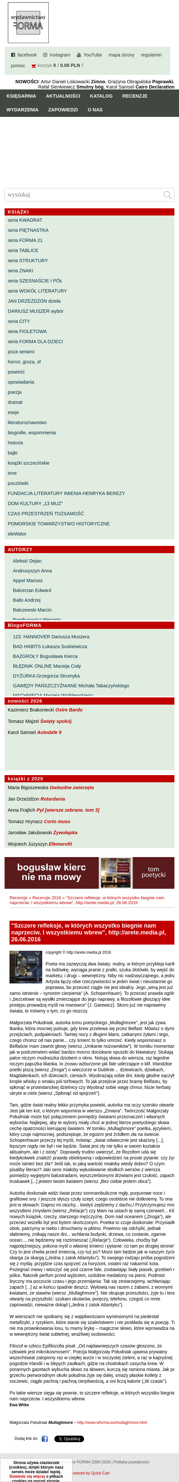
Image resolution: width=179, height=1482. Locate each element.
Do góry (171, 1457)
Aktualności (63, 96)
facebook (27, 54)
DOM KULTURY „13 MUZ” (35, 503)
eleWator (17, 533)
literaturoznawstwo (27, 422)
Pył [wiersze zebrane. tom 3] (68, 810)
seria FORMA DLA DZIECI (35, 341)
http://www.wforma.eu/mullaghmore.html (112, 1422)
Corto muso (57, 821)
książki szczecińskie (29, 463)
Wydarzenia (23, 109)
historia (15, 442)
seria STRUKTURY (28, 260)
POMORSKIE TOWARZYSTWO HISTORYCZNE (59, 523)
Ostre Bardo (68, 709)
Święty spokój (56, 721)
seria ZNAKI (20, 270)
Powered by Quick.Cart (89, 1473)
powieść (16, 371)
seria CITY (19, 321)
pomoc (18, 65)
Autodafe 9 (49, 732)
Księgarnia (21, 96)
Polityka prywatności (131, 1462)
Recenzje (135, 96)
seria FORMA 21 (25, 240)
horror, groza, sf (24, 361)
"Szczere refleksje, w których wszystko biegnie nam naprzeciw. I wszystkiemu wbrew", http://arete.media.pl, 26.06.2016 (86, 900)
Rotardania (53, 799)
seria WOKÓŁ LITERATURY (37, 291)
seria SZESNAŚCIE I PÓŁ (35, 280)
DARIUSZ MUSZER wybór (35, 311)
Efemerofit (60, 844)
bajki (13, 452)
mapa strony (121, 54)
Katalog (101, 96)
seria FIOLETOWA (27, 331)
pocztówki (18, 483)
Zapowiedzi (63, 109)
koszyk (45, 65)
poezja (15, 392)
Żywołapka (65, 832)
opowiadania (21, 382)
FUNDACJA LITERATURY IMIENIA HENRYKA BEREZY (66, 493)
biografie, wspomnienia (32, 432)
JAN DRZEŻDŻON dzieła (34, 301)
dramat (15, 402)
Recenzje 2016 (46, 897)
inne (12, 473)
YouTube (92, 54)
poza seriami (21, 351)
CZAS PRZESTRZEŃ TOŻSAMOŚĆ (46, 513)
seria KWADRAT (25, 220)
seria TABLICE (23, 250)
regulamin (151, 54)
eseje (13, 412)
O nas (95, 109)
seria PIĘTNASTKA (28, 230)
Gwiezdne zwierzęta (72, 787)
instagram (60, 54)
